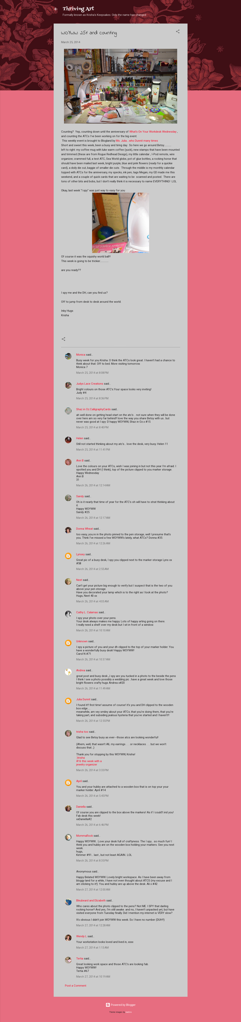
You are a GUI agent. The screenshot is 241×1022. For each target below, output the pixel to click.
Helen (79, 438)
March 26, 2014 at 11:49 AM (93, 688)
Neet (79, 580)
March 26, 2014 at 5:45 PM (92, 795)
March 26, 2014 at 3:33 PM (92, 770)
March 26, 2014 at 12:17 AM (93, 517)
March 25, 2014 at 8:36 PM (92, 398)
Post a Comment (75, 985)
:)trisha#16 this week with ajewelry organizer (89, 761)
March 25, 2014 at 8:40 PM (92, 427)
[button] (177, 32)
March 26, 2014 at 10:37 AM (93, 659)
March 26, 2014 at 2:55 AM (92, 569)
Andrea (80, 670)
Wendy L (81, 936)
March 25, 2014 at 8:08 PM (92, 372)
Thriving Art (78, 8)
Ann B (80, 460)
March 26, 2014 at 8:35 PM (92, 860)
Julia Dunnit (83, 699)
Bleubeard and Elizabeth (91, 900)
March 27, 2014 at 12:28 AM (93, 925)
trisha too (82, 731)
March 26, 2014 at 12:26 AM (93, 543)
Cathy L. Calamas (87, 612)
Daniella (81, 806)
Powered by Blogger (121, 1005)
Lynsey (80, 554)
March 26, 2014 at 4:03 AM (92, 601)
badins (129, 1012)
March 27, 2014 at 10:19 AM (93, 976)
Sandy (80, 496)
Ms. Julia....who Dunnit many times (137, 140)
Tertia (79, 958)
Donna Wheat (84, 528)
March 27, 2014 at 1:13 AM (92, 947)
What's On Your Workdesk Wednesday (152, 131)
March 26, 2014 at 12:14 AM (93, 485)
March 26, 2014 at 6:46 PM (92, 824)
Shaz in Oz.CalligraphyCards (93, 409)
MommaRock (84, 835)
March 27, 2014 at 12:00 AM (93, 889)
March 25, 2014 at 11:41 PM (93, 449)
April (79, 781)
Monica (80, 354)
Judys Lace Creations (89, 383)
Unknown (82, 641)
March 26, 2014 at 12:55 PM (93, 721)
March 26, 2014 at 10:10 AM (93, 630)
